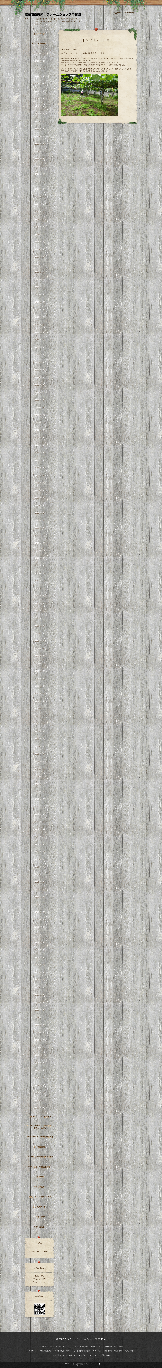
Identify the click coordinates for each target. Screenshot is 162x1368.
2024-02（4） (40, 242)
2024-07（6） (40, 204)
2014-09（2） (40, 1085)
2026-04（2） (40, 53)
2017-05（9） (40, 852)
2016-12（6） (40, 889)
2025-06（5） (40, 129)
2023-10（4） (40, 272)
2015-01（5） (40, 1063)
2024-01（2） (40, 249)
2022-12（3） (40, 347)
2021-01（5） (40, 520)
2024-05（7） (40, 219)
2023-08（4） (40, 287)
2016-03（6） (40, 957)
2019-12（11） (40, 618)
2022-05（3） (40, 400)
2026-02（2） (40, 68)
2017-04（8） (40, 859)
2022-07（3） (40, 385)
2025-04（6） (40, 144)
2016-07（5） (40, 927)
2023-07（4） (40, 294)
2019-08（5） (40, 648)
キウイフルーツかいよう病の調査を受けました (83, 53)
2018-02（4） (40, 784)
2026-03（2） (40, 61)
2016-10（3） (40, 904)
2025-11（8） (40, 91)
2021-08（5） (40, 468)
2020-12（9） (40, 528)
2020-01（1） (40, 611)
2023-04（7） (40, 317)
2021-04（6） (40, 498)
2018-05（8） (40, 761)
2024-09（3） (40, 189)
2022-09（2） (40, 370)
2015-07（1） (40, 1017)
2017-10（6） (40, 814)
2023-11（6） (40, 264)
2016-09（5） (40, 912)
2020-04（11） (40, 588)
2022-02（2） (40, 422)
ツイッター (40, 1216)
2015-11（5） (40, 987)
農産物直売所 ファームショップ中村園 (81, 1339)
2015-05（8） (40, 1032)
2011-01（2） (40, 1108)
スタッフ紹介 (39, 1187)
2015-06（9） (40, 1025)
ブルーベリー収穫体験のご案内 (40, 1156)
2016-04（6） (40, 950)
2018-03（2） (40, 776)
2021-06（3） (40, 483)
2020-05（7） (40, 581)
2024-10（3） (40, 181)
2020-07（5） (40, 565)
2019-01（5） (40, 701)
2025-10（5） (40, 99)
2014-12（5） (40, 1070)
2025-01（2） (40, 159)
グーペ (82, 1366)
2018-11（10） (40, 716)
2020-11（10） (40, 535)
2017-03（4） (40, 867)
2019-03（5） (40, 686)
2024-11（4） (40, 174)
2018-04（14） (40, 769)
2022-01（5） (40, 430)
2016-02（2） (40, 965)
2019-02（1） (40, 694)
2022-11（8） (40, 355)
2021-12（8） (40, 437)
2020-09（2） (40, 550)
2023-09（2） (40, 279)
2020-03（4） (40, 596)
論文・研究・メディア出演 (40, 1196)
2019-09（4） (40, 641)
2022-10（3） (40, 362)
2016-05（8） (40, 942)
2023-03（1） (40, 325)
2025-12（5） (40, 84)
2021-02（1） (40, 513)
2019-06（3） (40, 663)
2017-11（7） (40, 806)
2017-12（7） (40, 799)
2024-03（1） (40, 234)
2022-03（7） (40, 415)
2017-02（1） (40, 874)
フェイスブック (39, 1207)
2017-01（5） (40, 882)
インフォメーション (40, 43)
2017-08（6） (40, 829)
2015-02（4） (40, 1055)
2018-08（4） (40, 739)
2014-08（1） (40, 1093)
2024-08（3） (40, 196)
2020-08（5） (40, 558)
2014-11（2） (40, 1078)
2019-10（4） (40, 633)
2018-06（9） (40, 754)
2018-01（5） (40, 791)
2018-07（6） (40, 746)
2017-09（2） (40, 822)
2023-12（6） (40, 257)
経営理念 (40, 1176)
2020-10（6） (40, 543)
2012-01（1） (40, 1100)
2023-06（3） (40, 302)
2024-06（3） (40, 212)
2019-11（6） (40, 626)
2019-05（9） (40, 671)
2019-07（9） (40, 656)
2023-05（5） (40, 309)
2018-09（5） (40, 731)
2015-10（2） (40, 995)
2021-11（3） (40, 445)
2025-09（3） (40, 106)
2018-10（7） (40, 724)
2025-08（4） (40, 114)
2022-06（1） (40, 392)
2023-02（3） (40, 332)
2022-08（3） (40, 377)
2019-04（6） (40, 678)
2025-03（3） (40, 151)
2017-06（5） (40, 844)
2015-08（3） (40, 1010)
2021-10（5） (40, 453)
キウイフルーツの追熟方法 (39, 1167)
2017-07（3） (40, 837)
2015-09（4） (40, 1002)
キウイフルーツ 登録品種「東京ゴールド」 (39, 1126)
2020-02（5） (40, 603)
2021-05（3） (40, 490)
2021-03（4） (40, 505)
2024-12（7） (40, 166)
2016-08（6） (40, 919)
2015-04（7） (40, 1040)
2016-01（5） (40, 972)
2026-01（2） (40, 76)
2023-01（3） (40, 340)
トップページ (39, 34)
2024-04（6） (40, 227)
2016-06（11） (40, 934)
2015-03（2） (40, 1047)
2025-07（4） (40, 121)
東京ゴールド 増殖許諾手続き (40, 1136)
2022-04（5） (40, 407)
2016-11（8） (40, 897)
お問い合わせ (39, 1227)
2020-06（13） (40, 573)
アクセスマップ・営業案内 (40, 1116)
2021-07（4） (40, 475)
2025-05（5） (40, 136)
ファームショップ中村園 (75, 1364)
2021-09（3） (40, 460)
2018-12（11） (40, 709)
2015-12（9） (40, 980)
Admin (88, 1366)
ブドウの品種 (39, 1147)
